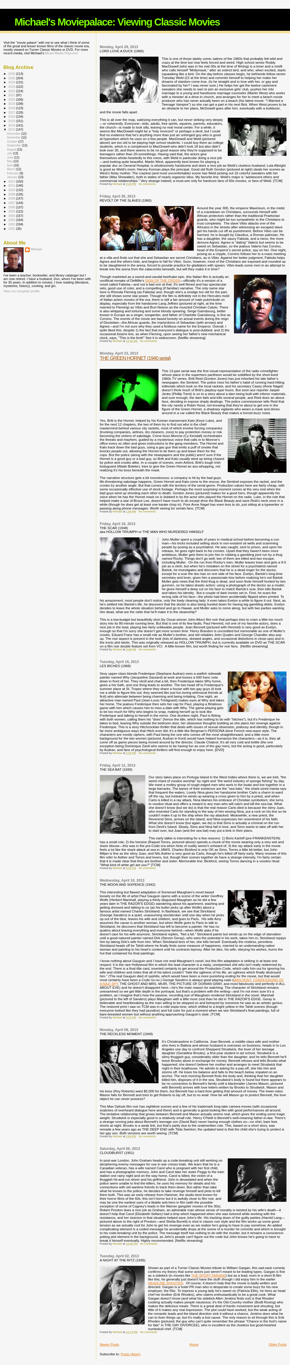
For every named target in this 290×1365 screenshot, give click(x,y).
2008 (12, 198)
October (12, 141)
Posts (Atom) (131, 1354)
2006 (12, 207)
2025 (12, 78)
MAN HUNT (242, 980)
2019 (12, 103)
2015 (12, 121)
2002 (12, 224)
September (14, 145)
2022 (12, 91)
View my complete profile (22, 291)
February (13, 173)
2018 (12, 108)
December (14, 133)
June (10, 157)
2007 (12, 203)
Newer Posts (109, 1344)
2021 (12, 95)
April (10, 165)
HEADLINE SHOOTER (165, 1283)
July (10, 153)
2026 (12, 73)
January (12, 177)
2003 (12, 220)
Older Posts (277, 1344)
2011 (12, 185)
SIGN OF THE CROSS (162, 280)
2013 (12, 129)
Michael (36, 249)
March (11, 169)
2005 (12, 211)
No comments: (148, 184)
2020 (12, 99)
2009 (12, 194)
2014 (12, 125)
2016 (12, 116)
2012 (12, 181)
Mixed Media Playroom (61, 53)
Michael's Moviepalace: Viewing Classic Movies (117, 22)
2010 (12, 190)
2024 (12, 82)
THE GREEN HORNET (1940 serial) (135, 358)
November (14, 137)
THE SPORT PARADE (208, 1275)
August (12, 149)
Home (193, 1344)
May (10, 161)
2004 (12, 215)
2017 (12, 112)
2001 (12, 228)
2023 (12, 86)
